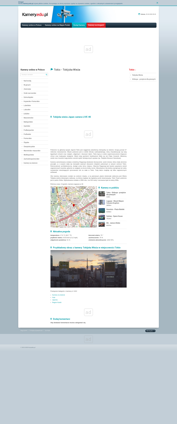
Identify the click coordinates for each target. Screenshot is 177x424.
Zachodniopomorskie (31, 159)
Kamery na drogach (96, 25)
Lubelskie (27, 105)
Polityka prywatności (36, 330)
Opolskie (27, 126)
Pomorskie (28, 138)
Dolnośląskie (28, 97)
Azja (53, 297)
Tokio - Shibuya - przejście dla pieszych (116, 193)
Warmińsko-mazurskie (32, 150)
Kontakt (47, 330)
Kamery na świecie (30, 163)
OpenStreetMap (84, 226)
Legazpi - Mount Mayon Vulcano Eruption (115, 202)
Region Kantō (56, 302)
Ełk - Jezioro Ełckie (113, 223)
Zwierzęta (27, 89)
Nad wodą (27, 81)
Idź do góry (149, 330)
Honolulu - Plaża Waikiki (115, 209)
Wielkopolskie (29, 155)
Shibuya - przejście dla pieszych (144, 79)
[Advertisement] (70, 388)
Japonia (55, 300)
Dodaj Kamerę (79, 25)
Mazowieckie (28, 118)
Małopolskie (28, 122)
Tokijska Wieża (137, 75)
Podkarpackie (29, 130)
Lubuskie (27, 109)
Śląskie (26, 142)
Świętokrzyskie (29, 146)
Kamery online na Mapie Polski (57, 25)
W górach (27, 85)
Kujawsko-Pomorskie (31, 101)
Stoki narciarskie (30, 93)
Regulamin (24, 330)
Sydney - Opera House (114, 216)
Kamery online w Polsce (31, 25)
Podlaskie (27, 134)
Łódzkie (26, 113)
